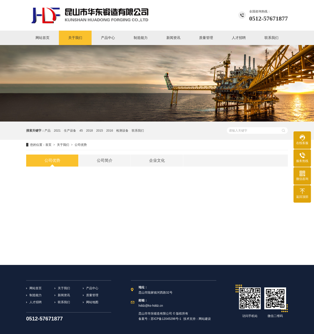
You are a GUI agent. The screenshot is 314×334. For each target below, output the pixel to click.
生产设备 (70, 130)
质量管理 (92, 295)
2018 (89, 130)
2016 (109, 130)
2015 (99, 130)
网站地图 (92, 302)
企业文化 (157, 160)
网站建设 (205, 318)
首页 (48, 144)
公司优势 (52, 160)
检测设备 (122, 130)
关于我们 (64, 288)
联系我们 (138, 130)
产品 (47, 130)
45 (81, 130)
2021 (57, 130)
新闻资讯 (64, 295)
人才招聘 (35, 302)
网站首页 (35, 288)
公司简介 (105, 160)
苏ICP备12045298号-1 (166, 318)
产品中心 (92, 288)
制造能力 (35, 295)
